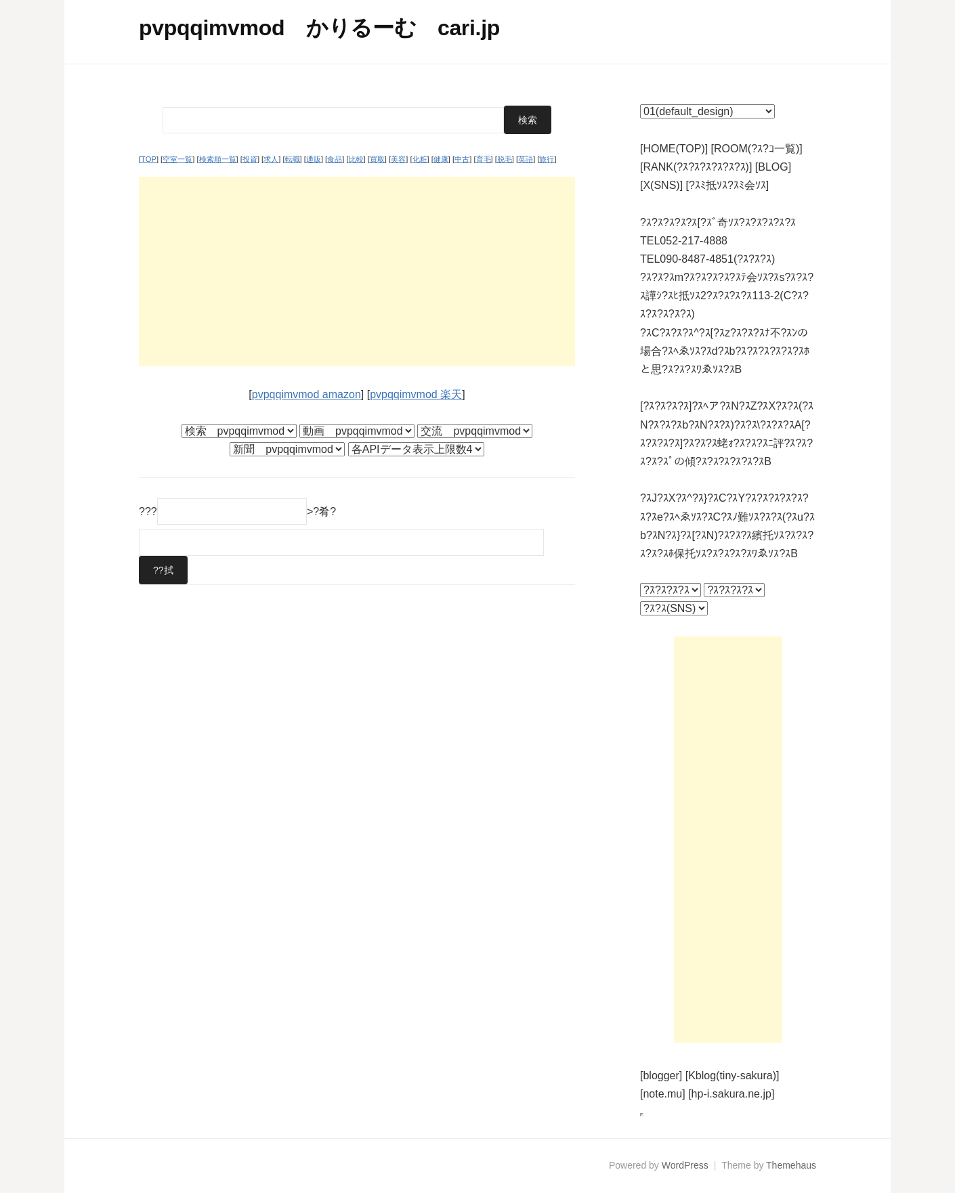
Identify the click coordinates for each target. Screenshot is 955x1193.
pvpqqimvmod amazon (306, 394)
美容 (398, 159)
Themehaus (791, 1165)
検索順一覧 (217, 159)
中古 (461, 159)
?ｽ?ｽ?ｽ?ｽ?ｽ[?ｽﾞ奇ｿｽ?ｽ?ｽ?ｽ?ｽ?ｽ (718, 222)
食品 (334, 159)
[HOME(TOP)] (674, 148)
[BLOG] (773, 167)
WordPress (685, 1165)
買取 (377, 159)
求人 (270, 159)
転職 (292, 159)
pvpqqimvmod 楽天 (416, 394)
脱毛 (504, 159)
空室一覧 (177, 159)
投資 (249, 159)
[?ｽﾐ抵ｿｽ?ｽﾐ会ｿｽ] (727, 185)
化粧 (419, 159)
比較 (356, 159)
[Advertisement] (357, 271)
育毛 (483, 159)
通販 (313, 159)
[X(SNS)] (661, 185)
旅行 (546, 159)
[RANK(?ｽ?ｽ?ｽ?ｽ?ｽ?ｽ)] (696, 167)
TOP (148, 159)
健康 (440, 159)
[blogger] (661, 1075)
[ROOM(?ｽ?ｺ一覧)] (757, 148)
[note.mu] (662, 1094)
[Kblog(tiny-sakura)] (732, 1075)
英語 (525, 159)
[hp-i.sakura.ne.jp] (731, 1094)
